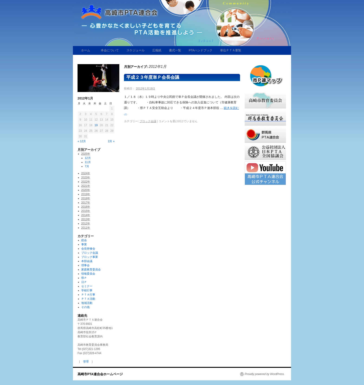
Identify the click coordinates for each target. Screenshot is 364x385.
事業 (84, 244)
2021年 (85, 186)
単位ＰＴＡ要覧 (229, 50)
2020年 (85, 190)
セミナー (86, 286)
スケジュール (134, 50)
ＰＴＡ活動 (88, 298)
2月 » (111, 141)
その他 (85, 307)
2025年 (85, 153)
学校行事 (86, 290)
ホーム (85, 50)
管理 (86, 361)
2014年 (85, 215)
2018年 (85, 198)
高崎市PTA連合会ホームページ (100, 374)
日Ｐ (84, 282)
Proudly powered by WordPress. (265, 374)
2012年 (85, 223)
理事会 (85, 265)
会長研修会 (88, 248)
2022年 (85, 181)
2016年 (85, 206)
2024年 (85, 173)
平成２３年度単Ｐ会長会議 (152, 77)
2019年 (85, 194)
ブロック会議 (148, 121)
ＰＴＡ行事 (88, 294)
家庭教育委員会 (91, 269)
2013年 (85, 219)
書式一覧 (173, 50)
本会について (108, 50)
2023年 (85, 177)
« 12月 (82, 141)
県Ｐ (84, 278)
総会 (84, 240)
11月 (88, 162)
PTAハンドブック (199, 50)
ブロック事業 (89, 257)
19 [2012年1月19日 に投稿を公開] (96, 125)
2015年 (85, 211)
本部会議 (86, 261)
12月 (88, 158)
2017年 (85, 202)
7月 (87, 166)
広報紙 (155, 50)
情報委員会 (88, 273)
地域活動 (86, 303)
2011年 (85, 227)
